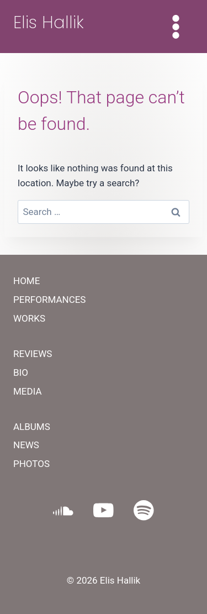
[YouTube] (103, 510)
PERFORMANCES (49, 299)
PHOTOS (31, 463)
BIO (20, 372)
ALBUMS (31, 426)
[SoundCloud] (63, 510)
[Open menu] (175, 26)
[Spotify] (144, 510)
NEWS (26, 444)
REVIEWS (32, 353)
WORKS (29, 318)
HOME (26, 280)
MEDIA (27, 391)
